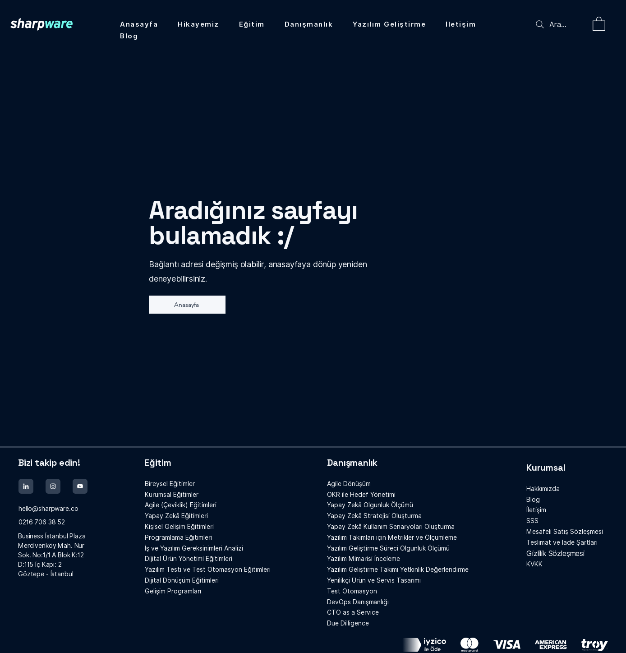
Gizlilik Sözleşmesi (555, 553)
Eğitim (157, 462)
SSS (532, 520)
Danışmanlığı (357, 602)
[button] (599, 23)
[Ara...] (560, 24)
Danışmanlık (352, 462)
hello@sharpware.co (48, 508)
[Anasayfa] (187, 305)
